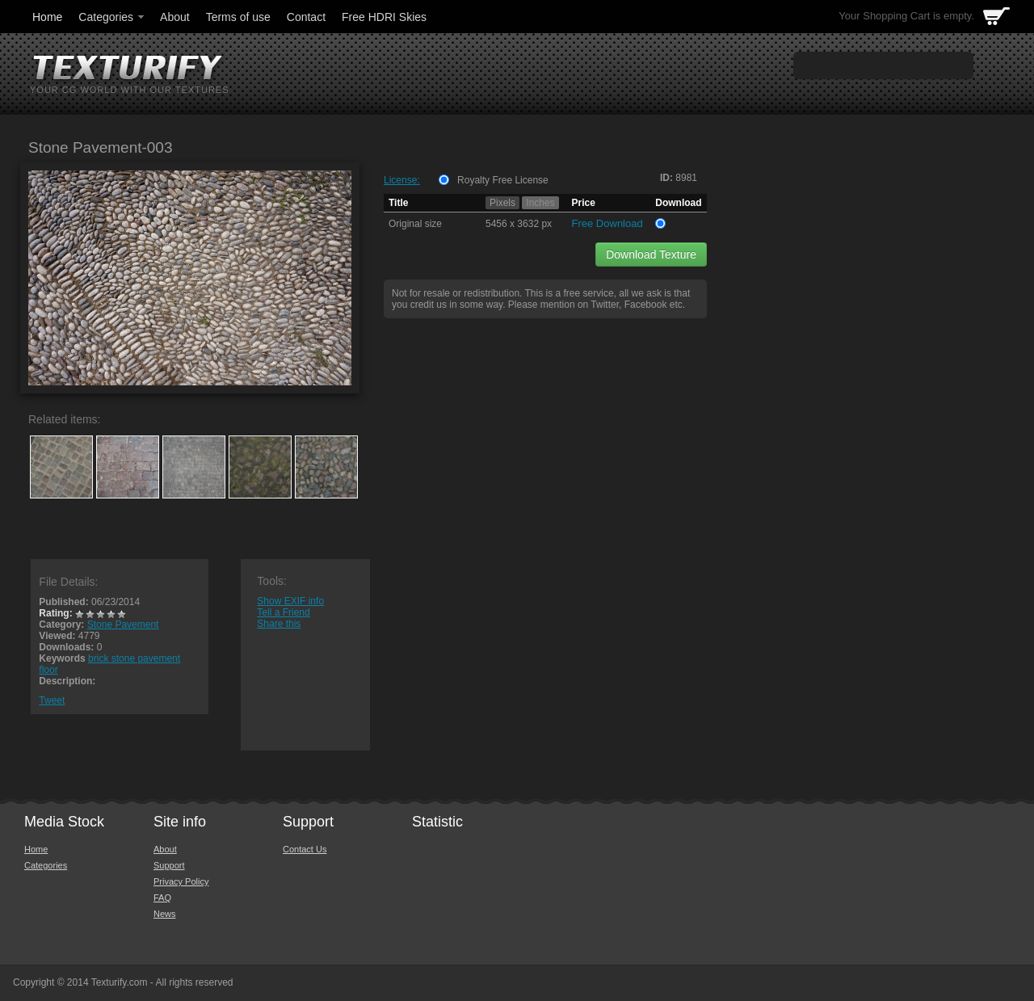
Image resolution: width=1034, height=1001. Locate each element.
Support (169, 865)
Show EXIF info (290, 601)
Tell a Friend (283, 612)
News (164, 914)
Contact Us (304, 849)
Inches (540, 202)
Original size (415, 223)
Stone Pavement (123, 624)
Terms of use (238, 17)
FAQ (162, 897)
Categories (112, 17)
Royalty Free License (503, 180)
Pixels (502, 202)
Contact (306, 17)
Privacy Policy (180, 881)
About (175, 17)
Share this (279, 623)
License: (402, 180)
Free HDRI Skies (384, 17)
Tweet (52, 700)
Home (47, 17)
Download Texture (651, 254)
